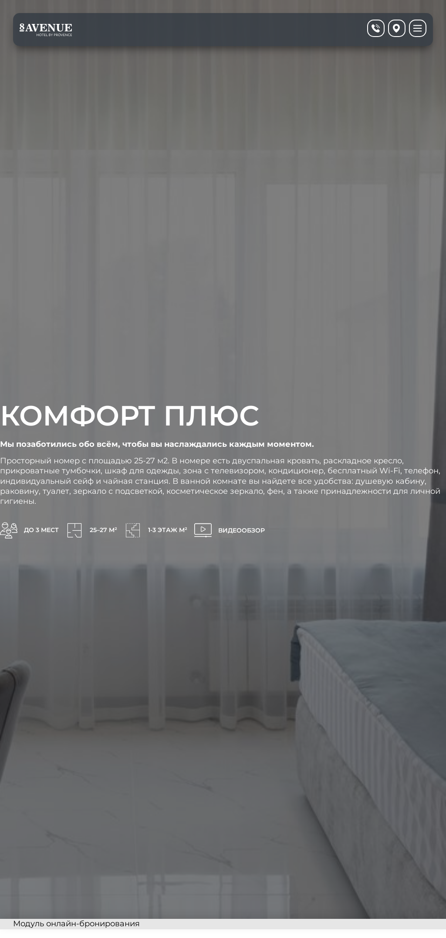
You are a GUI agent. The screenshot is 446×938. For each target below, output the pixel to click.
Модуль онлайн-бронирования (76, 923)
